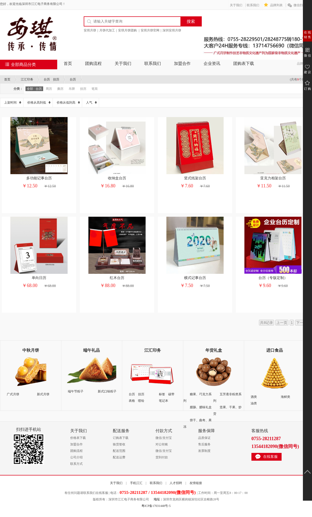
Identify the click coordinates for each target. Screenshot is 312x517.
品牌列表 (276, 5)
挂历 (83, 89)
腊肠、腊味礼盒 (201, 407)
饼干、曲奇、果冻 (197, 423)
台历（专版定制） (273, 278)
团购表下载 (243, 63)
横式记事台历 (195, 278)
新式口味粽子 (107, 391)
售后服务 (204, 444)
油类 (254, 403)
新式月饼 (43, 394)
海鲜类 (285, 397)
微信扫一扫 (301, 5)
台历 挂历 (51, 79)
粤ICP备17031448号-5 (156, 506)
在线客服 (270, 457)
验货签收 (119, 444)
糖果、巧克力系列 (197, 397)
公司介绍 (76, 457)
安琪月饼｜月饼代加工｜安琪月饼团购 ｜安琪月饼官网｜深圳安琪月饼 (132, 30)
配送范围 (119, 451)
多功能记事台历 (39, 178)
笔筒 (95, 89)
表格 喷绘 (136, 401)
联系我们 (253, 5)
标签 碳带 (166, 394)
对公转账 (161, 444)
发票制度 (204, 451)
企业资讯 (212, 63)
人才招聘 (176, 483)
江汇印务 (27, 79)
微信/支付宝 (163, 438)
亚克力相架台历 (273, 178)
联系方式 (76, 464)
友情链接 (196, 483)
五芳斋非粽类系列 (227, 397)
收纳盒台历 (117, 178)
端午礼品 (91, 350)
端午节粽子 (75, 391)
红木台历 (117, 278)
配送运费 (119, 457)
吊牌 (72, 89)
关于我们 (236, 5)
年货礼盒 (213, 350)
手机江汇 (136, 483)
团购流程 (93, 63)
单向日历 (39, 278)
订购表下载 (120, 438)
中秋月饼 (30, 350)
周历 (49, 89)
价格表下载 (78, 438)
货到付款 (161, 457)
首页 (68, 63)
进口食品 (274, 350)
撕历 (60, 89)
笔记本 (163, 401)
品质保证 (204, 438)
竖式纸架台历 (195, 178)
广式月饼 (13, 394)
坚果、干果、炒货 (227, 410)
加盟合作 (182, 63)
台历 (73, 79)
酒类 (254, 397)
